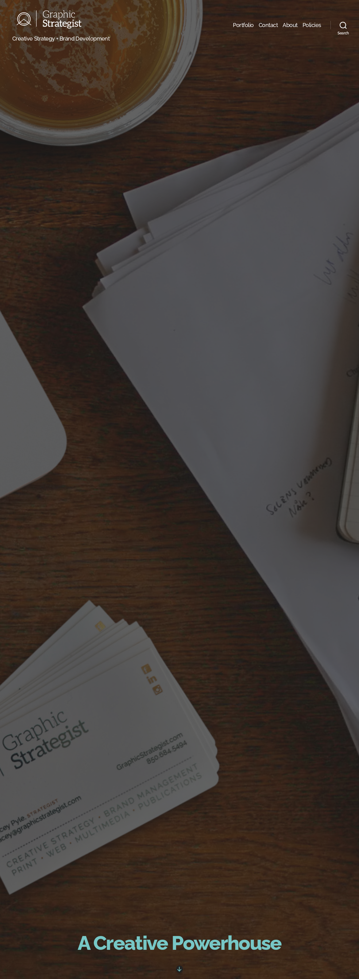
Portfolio (243, 27)
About (290, 27)
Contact (268, 27)
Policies (312, 27)
